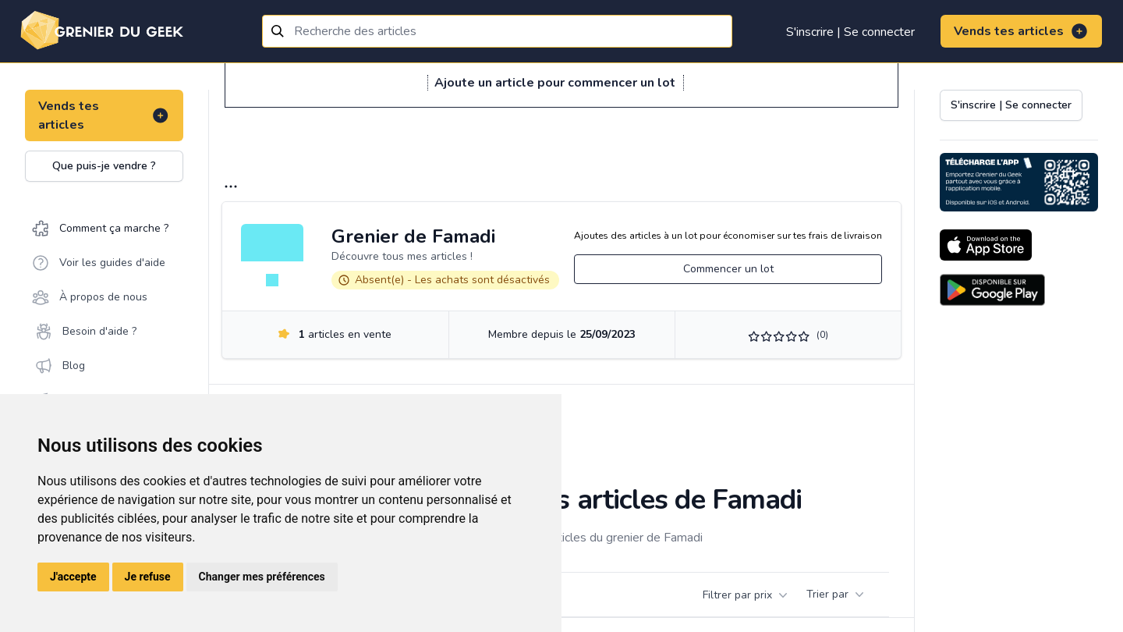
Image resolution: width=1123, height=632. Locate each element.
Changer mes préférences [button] (262, 576)
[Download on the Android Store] (992, 290)
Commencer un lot (728, 268)
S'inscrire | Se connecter (850, 32)
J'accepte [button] (73, 576)
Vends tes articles (1021, 31)
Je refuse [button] (148, 576)
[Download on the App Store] (986, 245)
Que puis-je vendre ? (104, 165)
